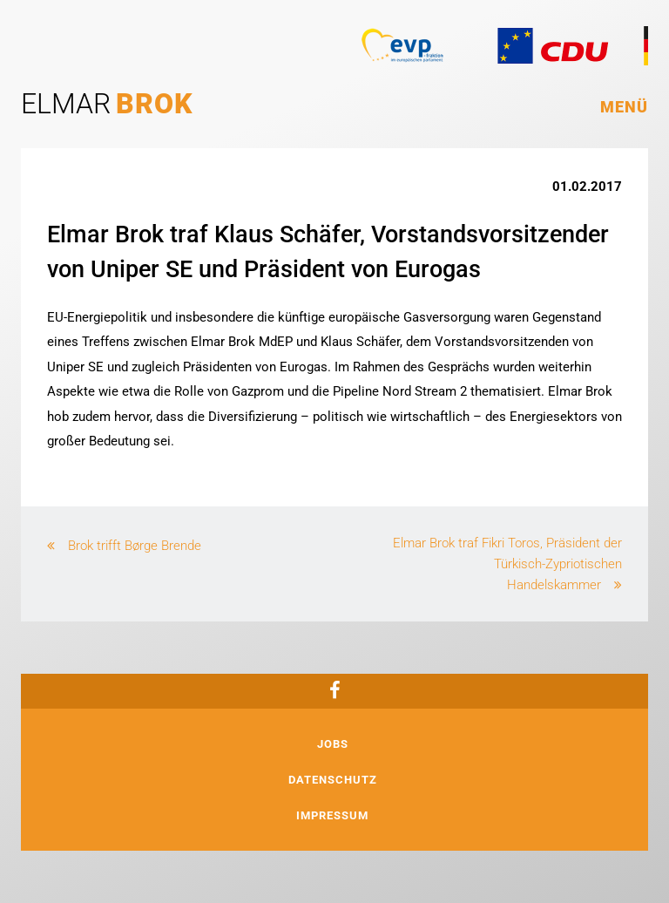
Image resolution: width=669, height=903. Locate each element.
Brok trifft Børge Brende (134, 545)
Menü (624, 107)
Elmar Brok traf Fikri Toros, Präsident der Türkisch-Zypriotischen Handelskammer (507, 564)
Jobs (332, 743)
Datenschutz (332, 779)
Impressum (332, 815)
